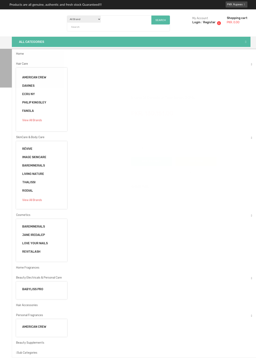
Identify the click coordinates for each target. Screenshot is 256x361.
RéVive (160, 121)
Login (196, 22)
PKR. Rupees (236, 4)
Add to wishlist (147, 172)
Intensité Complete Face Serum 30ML (130, 71)
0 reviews (152, 105)
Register (209, 22)
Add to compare (179, 172)
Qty (133, 141)
